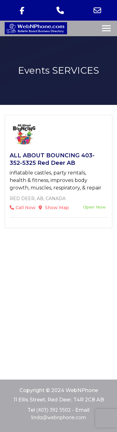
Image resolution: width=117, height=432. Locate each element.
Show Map (54, 207)
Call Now (23, 207)
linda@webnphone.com (58, 417)
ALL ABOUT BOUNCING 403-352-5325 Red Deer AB (52, 159)
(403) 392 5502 (53, 410)
